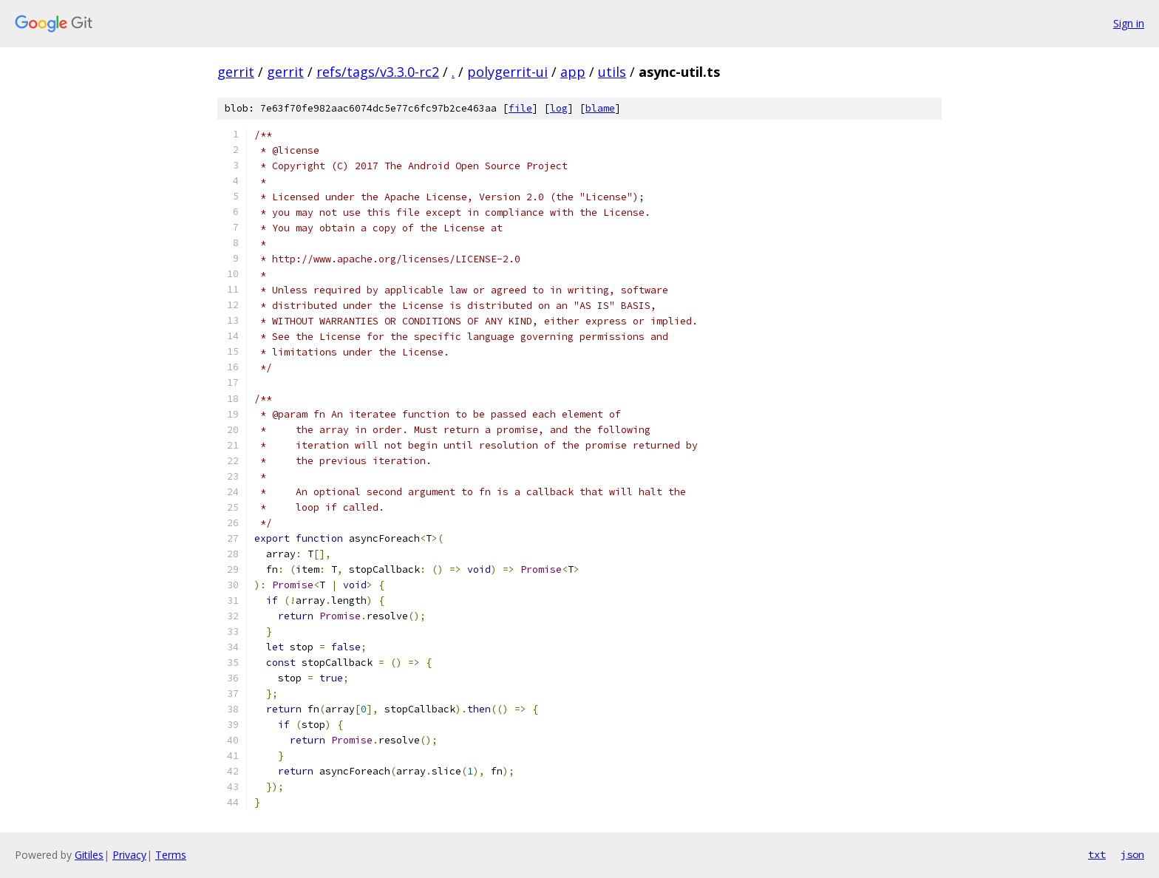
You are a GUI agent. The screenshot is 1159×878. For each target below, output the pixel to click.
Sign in (1128, 23)
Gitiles (89, 855)
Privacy (129, 855)
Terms (170, 855)
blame (600, 108)
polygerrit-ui (507, 72)
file (520, 108)
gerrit (235, 72)
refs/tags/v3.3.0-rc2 (377, 72)
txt (1097, 854)
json (1132, 854)
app (572, 72)
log (559, 108)
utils (612, 72)
